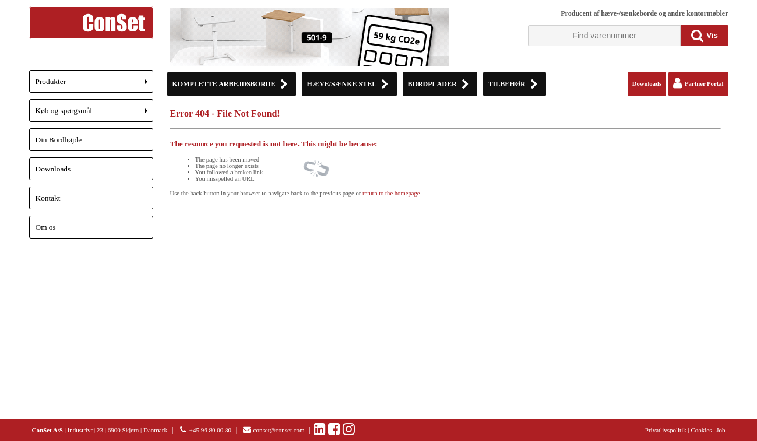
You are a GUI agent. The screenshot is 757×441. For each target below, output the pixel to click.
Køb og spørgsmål (94, 114)
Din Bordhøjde (59, 139)
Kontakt (48, 198)
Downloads (53, 168)
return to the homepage (391, 193)
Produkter (94, 85)
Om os (46, 227)
